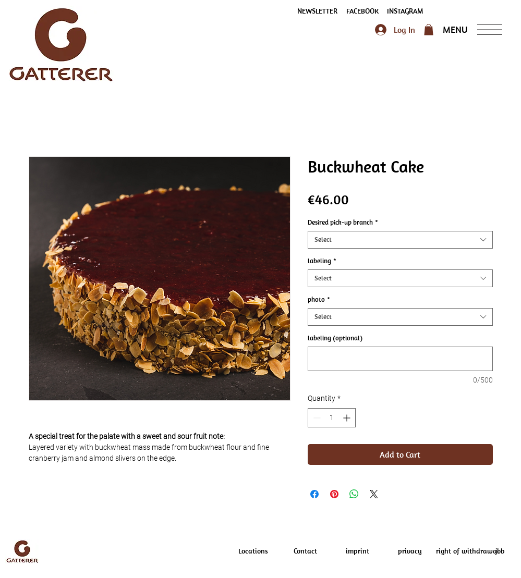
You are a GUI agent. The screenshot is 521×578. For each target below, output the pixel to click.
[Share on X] (374, 494)
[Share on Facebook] (314, 494)
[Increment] (347, 418)
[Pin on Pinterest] (334, 494)
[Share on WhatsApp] (354, 494)
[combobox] (400, 240)
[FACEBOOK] (362, 11)
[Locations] (253, 551)
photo (319, 300)
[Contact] (306, 551)
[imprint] (358, 551)
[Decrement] (315, 418)
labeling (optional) (335, 338)
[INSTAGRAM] (405, 11)
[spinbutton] (331, 418)
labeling (322, 261)
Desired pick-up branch (343, 222)
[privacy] (410, 551)
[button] (317, 11)
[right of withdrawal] (467, 551)
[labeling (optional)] (400, 358)
